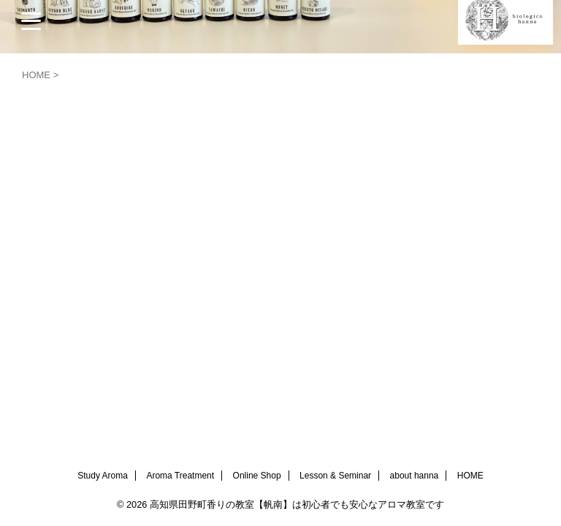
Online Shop (257, 475)
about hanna (414, 475)
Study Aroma (102, 475)
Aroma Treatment (180, 475)
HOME (470, 475)
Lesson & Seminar (335, 475)
